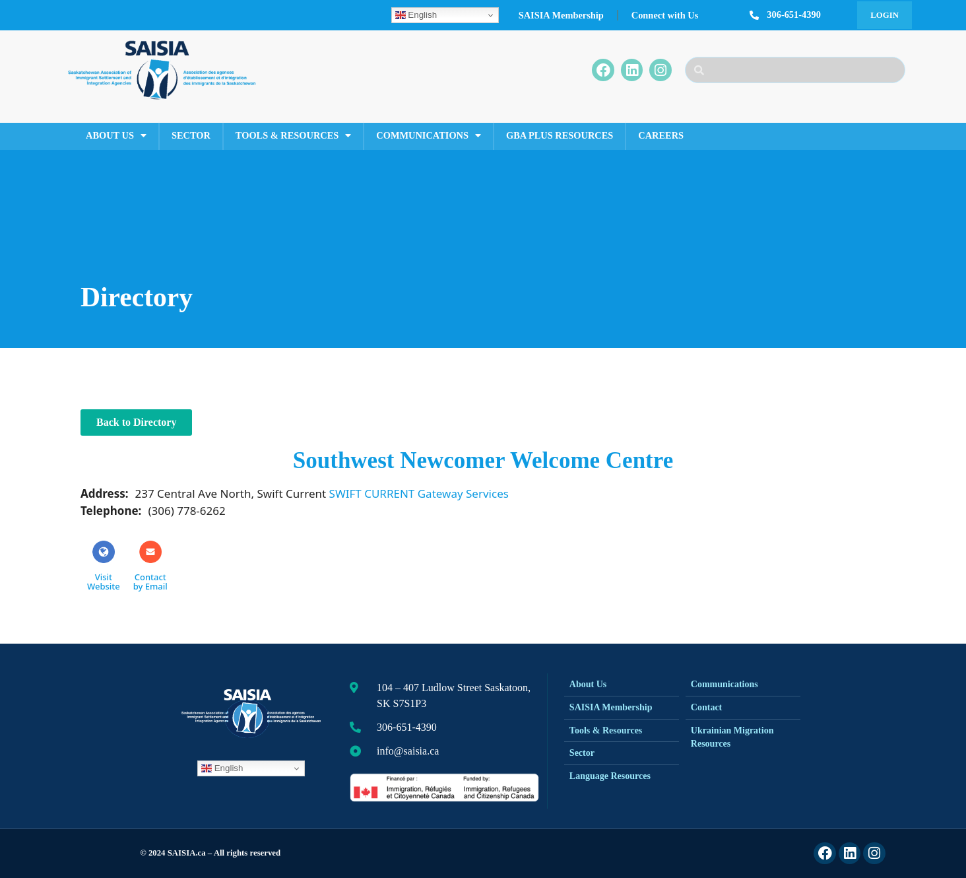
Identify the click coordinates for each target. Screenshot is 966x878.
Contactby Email (150, 566)
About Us (116, 135)
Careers (661, 135)
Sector (191, 135)
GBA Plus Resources (559, 135)
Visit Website (103, 566)
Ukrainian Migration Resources (732, 737)
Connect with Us (665, 15)
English (416, 15)
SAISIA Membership (561, 15)
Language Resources (610, 776)
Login (884, 15)
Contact (706, 707)
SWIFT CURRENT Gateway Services (419, 493)
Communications (428, 135)
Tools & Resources (293, 135)
